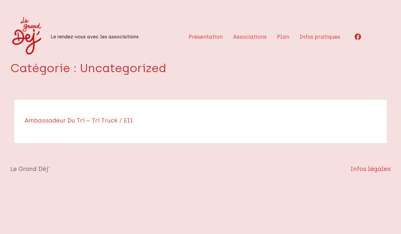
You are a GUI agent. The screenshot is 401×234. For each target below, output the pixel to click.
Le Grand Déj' (27, 169)
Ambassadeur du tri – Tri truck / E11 (96, 120)
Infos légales (376, 169)
